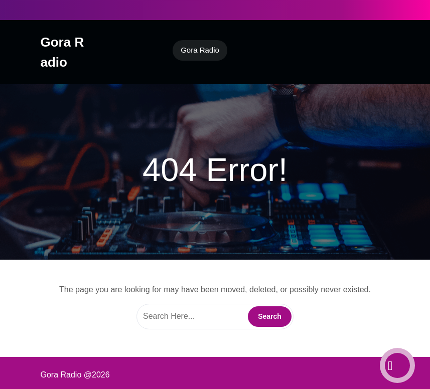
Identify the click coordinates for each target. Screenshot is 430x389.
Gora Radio (200, 50)
